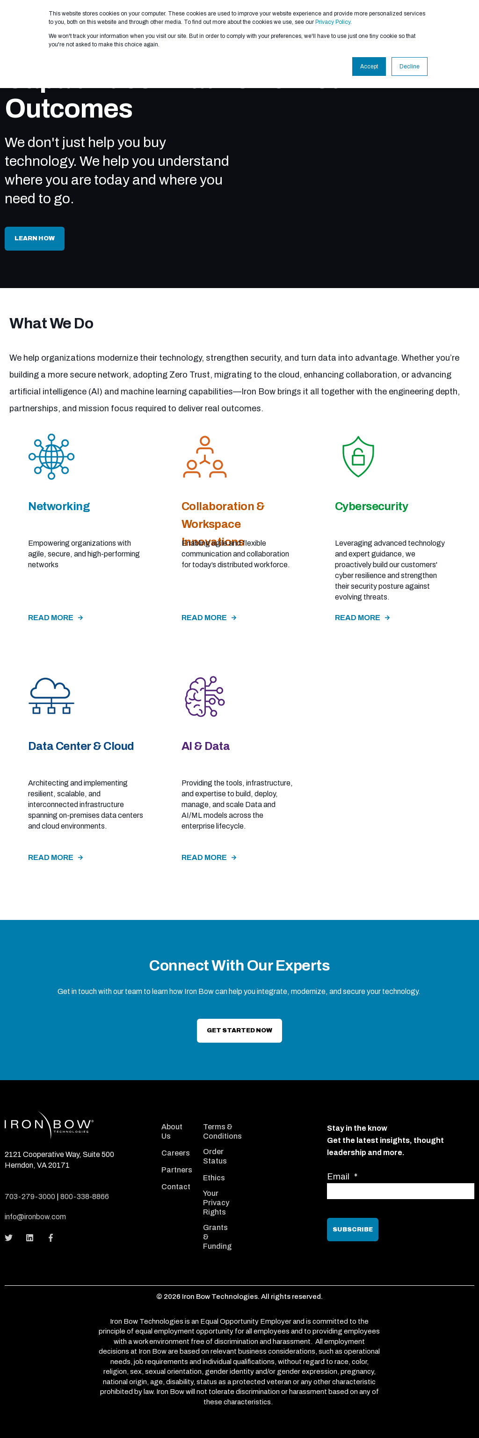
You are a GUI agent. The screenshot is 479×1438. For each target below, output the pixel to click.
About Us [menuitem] (171, 1131)
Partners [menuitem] (176, 1170)
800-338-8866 (84, 1197)
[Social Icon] (11, 1238)
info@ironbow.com (35, 1217)
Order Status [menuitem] (215, 1156)
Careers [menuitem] (175, 1153)
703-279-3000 (30, 1197)
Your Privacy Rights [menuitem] (216, 1202)
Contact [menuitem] (175, 1187)
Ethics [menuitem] (214, 1178)
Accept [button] (369, 66)
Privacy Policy (332, 22)
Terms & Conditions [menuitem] (222, 1131)
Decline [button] (409, 66)
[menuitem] (176, 1115)
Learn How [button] (35, 238)
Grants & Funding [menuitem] (217, 1236)
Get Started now (239, 1030)
